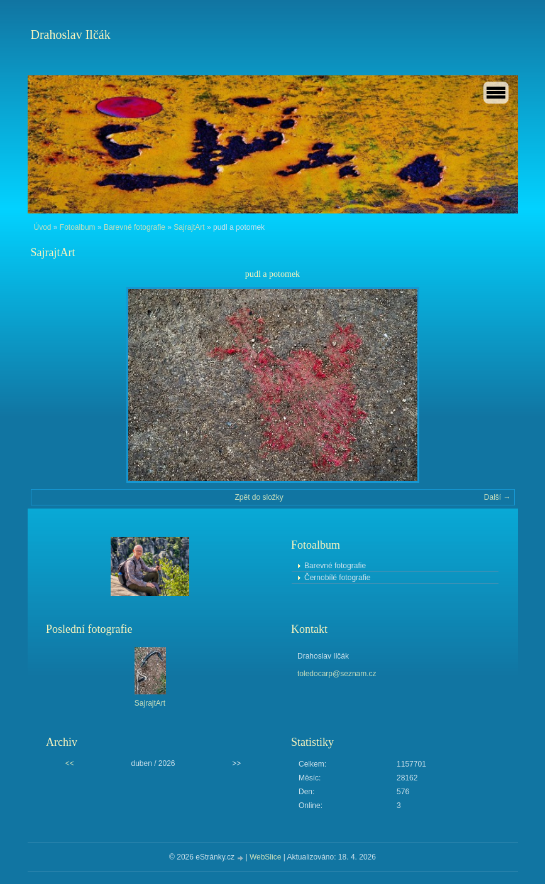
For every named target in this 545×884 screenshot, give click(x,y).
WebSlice (265, 857)
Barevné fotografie (134, 227)
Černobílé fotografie (337, 577)
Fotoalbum (78, 227)
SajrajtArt (188, 227)
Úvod (43, 227)
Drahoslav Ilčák (71, 34)
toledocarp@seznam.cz (337, 673)
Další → (497, 497)
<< (69, 763)
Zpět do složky (258, 497)
